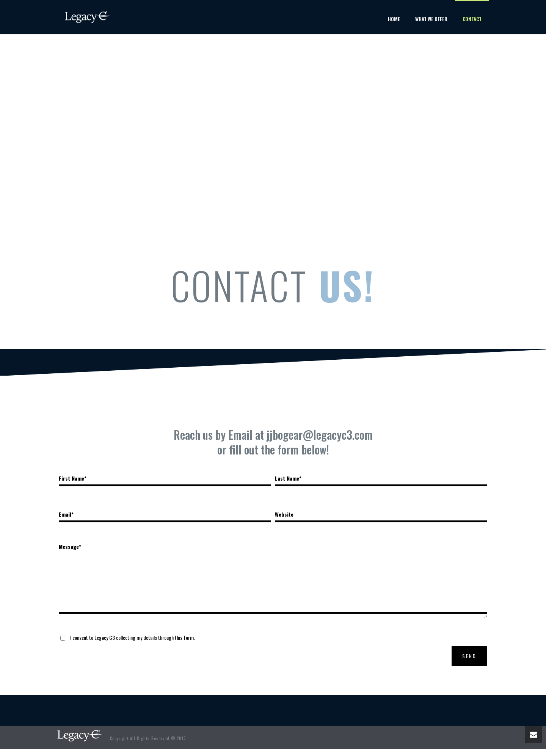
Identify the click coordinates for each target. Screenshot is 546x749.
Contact (472, 19)
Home (394, 19)
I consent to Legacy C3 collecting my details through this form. (132, 637)
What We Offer (431, 19)
